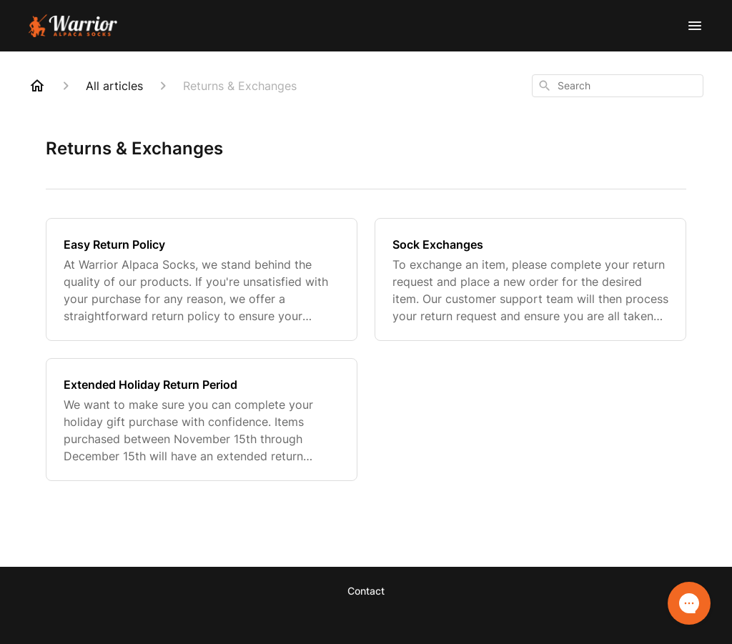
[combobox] (617, 85)
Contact (366, 591)
